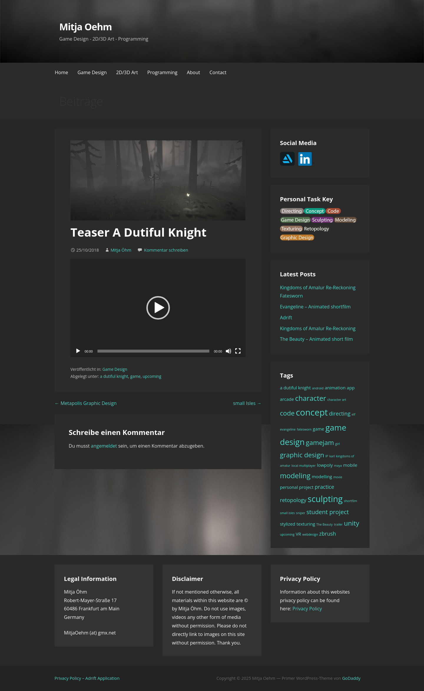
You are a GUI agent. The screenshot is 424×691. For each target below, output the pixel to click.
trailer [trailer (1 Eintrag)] (338, 524)
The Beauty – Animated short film (316, 339)
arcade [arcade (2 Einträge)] (287, 399)
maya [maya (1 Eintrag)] (338, 466)
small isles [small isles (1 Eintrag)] (287, 513)
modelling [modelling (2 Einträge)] (322, 476)
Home (61, 72)
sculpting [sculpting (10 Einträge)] (325, 498)
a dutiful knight (114, 376)
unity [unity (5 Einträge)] (351, 523)
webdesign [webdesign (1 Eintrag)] (310, 534)
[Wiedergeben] (78, 351)
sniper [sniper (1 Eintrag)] (300, 513)
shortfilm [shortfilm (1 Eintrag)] (350, 501)
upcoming (152, 376)
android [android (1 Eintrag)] (318, 388)
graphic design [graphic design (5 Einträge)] (302, 454)
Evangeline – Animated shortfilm (315, 306)
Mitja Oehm (85, 26)
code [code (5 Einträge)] (287, 412)
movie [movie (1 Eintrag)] (337, 477)
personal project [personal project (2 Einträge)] (297, 487)
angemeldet (104, 446)
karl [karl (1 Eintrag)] (332, 456)
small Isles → (247, 403)
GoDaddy (351, 678)
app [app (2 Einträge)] (351, 388)
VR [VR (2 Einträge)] (298, 534)
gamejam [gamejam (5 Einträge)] (320, 442)
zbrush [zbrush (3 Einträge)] (327, 533)
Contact (217, 72)
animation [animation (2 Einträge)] (335, 388)
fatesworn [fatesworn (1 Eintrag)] (304, 429)
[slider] (153, 351)
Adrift (286, 317)
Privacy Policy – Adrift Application (87, 678)
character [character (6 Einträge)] (310, 398)
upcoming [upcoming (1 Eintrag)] (287, 534)
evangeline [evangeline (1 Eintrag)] (288, 429)
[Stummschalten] (228, 351)
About (193, 72)
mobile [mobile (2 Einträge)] (350, 465)
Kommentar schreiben (166, 250)
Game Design (92, 72)
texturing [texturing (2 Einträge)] (306, 524)
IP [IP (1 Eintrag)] (326, 456)
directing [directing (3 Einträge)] (339, 413)
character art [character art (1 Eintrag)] (336, 400)
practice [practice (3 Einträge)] (324, 486)
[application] (158, 308)
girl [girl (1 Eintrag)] (337, 444)
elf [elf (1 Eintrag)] (353, 414)
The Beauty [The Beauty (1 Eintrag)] (324, 524)
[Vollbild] (238, 351)
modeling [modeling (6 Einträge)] (295, 475)
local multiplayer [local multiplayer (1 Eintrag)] (304, 466)
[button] (158, 308)
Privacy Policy (307, 608)
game (135, 376)
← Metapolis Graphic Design (85, 403)
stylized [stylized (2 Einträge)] (287, 524)
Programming (162, 72)
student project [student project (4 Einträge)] (328, 512)
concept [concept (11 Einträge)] (312, 412)
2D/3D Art (127, 72)
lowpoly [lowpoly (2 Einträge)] (325, 465)
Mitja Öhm (120, 250)
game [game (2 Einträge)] (318, 429)
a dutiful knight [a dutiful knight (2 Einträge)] (295, 388)
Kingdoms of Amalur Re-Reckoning (318, 328)
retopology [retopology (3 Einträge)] (293, 500)
